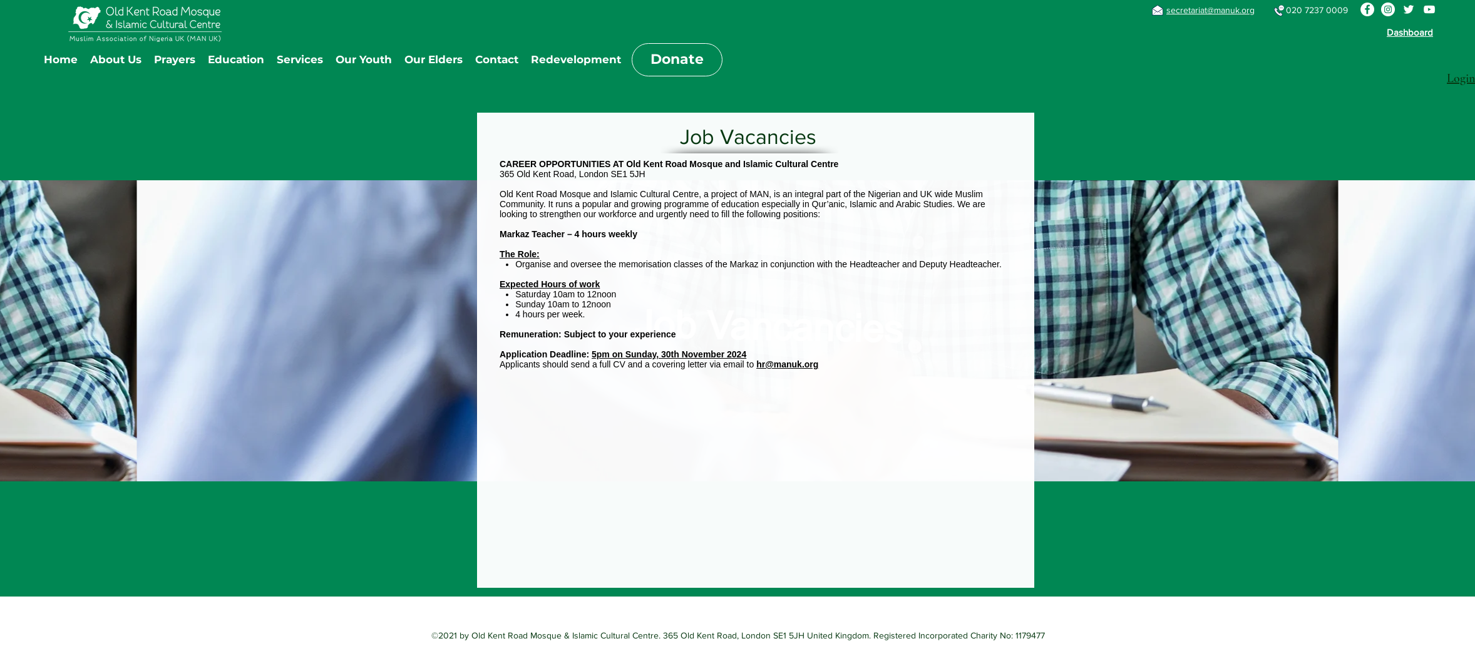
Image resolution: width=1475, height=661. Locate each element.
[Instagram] (1388, 9)
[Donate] (677, 59)
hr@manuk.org (787, 364)
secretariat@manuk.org (1210, 10)
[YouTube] (1429, 9)
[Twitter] (1409, 9)
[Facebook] (1367, 9)
